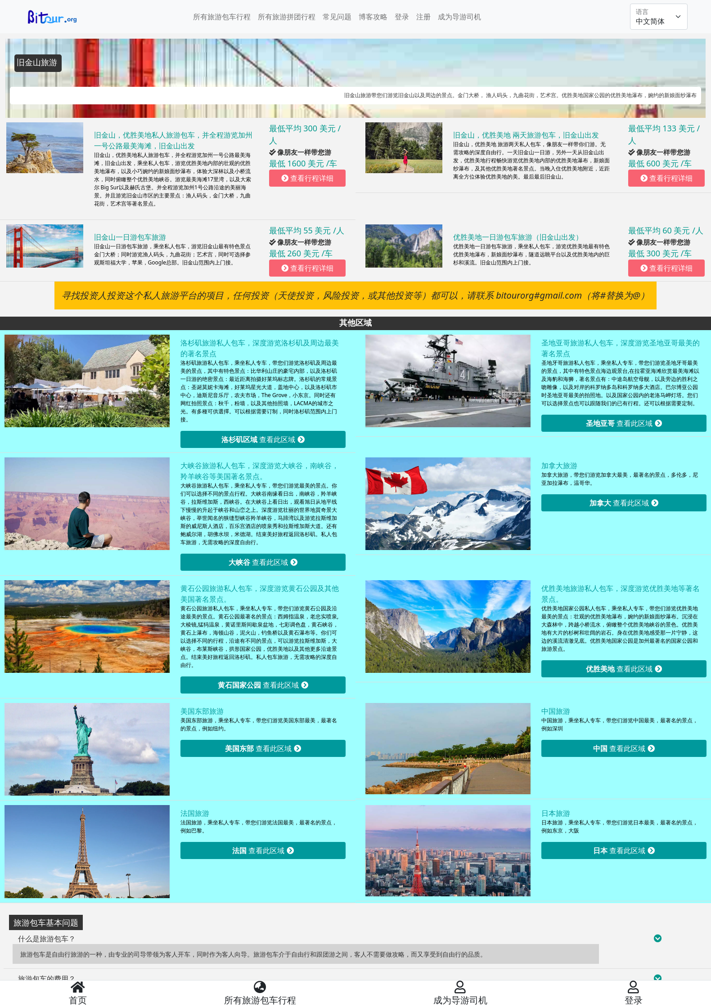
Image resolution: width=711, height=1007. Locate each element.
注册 (423, 17)
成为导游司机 (459, 17)
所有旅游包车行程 (222, 17)
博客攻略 (373, 17)
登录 (402, 17)
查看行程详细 (307, 178)
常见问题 (337, 17)
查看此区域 (262, 439)
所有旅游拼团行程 (286, 17)
